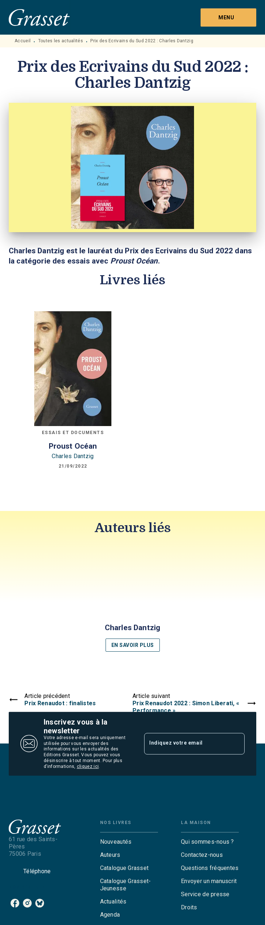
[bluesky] (39, 903)
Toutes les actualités (60, 40)
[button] (132, 599)
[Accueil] (39, 17)
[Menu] (228, 17)
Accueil (23, 40)
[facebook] (15, 903)
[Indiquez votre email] (185, 743)
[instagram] (27, 903)
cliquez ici (88, 766)
